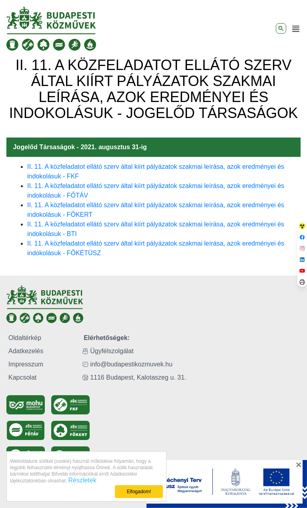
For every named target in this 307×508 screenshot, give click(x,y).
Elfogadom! (139, 491)
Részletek (82, 480)
